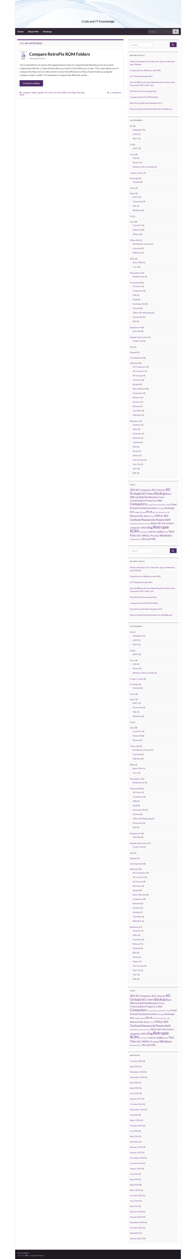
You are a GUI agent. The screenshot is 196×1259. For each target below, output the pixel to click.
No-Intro (49, 92)
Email (135, 299)
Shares (136, 455)
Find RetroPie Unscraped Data (143, 91)
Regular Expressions (139, 337)
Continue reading (31, 83)
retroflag (71, 92)
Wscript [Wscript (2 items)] (146, 539)
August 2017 (135, 1099)
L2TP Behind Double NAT (141, 76)
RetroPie (41, 58)
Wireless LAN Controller (143, 167)
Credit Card (138, 341)
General (136, 308)
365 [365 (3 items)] (132, 489)
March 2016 (135, 1120)
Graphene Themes (37, 1255)
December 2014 (137, 1158)
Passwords (137, 201)
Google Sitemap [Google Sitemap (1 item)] (140, 512)
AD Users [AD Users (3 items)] (147, 493)
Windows (137, 210)
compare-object (30, 92)
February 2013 (136, 1211)
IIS (131, 216)
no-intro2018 (60, 92)
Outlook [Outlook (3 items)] (135, 519)
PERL (132, 259)
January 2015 (136, 1152)
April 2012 (134, 1233)
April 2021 (134, 1066)
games (41, 92)
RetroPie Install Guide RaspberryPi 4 (146, 103)
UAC (135, 468)
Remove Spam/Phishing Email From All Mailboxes (151, 109)
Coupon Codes (136, 173)
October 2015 (136, 1125)
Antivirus (137, 425)
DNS (135, 295)
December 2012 (137, 1222)
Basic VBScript (139, 388)
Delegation (137, 130)
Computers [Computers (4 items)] (138, 504)
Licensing (137, 248)
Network (136, 397)
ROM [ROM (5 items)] (134, 531)
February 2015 (136, 1147)
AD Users (137, 286)
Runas (135, 451)
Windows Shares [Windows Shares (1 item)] (136, 539)
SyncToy (136, 464)
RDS (135, 321)
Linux (132, 221)
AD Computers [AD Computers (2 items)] (143, 489)
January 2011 (136, 1238)
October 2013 (136, 1195)
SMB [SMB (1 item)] (166, 532)
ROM (22, 95)
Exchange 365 (139, 304)
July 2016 (134, 1115)
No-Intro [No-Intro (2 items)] (144, 515)
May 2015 (134, 1136)
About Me (33, 31)
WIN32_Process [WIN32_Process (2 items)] (150, 535)
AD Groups (138, 375)
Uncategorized (136, 358)
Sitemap (47, 31)
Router (136, 162)
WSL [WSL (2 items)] (153, 539)
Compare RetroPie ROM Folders (59, 54)
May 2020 (134, 1082)
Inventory (137, 433)
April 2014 (134, 1184)
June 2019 (134, 1093)
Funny (132, 188)
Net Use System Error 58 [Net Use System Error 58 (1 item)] (160, 512)
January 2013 (136, 1217)
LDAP (135, 134)
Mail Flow (137, 252)
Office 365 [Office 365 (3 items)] (161, 515)
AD (131, 126)
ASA (135, 158)
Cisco (132, 154)
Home (20, 31)
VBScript (134, 363)
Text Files (137, 410)
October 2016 (136, 1104)
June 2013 (134, 1201)
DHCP (135, 148)
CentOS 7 (137, 225)
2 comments (115, 92)
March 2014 (135, 1190)
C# (131, 144)
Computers (138, 290)
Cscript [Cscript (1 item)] (149, 505)
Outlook (136, 182)
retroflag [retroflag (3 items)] (147, 527)
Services (136, 402)
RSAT (135, 138)
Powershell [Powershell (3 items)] (163, 519)
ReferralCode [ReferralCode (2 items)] (158, 523)
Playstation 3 (135, 273)
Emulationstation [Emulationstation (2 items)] (148, 508)
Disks (135, 429)
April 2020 (134, 1088)
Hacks (132, 193)
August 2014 (135, 1168)
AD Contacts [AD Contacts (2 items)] (158, 489)
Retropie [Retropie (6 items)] (161, 527)
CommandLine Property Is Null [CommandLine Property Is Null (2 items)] (146, 500)
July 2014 (134, 1174)
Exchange (134, 178)
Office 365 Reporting (142, 312)
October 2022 (136, 1061)
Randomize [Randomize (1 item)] (134, 524)
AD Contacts (138, 371)
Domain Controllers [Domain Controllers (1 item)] (159, 505)
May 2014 (134, 1179)
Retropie (80, 92)
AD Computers (139, 367)
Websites (137, 415)
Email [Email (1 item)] (169, 505)
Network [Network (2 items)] (134, 515)
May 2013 (134, 1206)
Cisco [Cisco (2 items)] (161, 497)
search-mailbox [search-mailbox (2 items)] (156, 531)
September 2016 (137, 1109)
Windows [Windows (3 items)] (165, 535)
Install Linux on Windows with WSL (145, 70)
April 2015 (134, 1141)
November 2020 (137, 1072)
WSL (135, 473)
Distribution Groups (141, 244)
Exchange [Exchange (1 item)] (160, 508)
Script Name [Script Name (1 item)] (143, 532)
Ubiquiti (133, 352)
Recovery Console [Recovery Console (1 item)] (144, 524)
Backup (136, 384)
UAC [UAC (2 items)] (138, 535)
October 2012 (136, 1227)
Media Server (138, 276)
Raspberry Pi (135, 327)
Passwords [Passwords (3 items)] (148, 519)
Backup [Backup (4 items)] (160, 493)
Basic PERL (137, 262)
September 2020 (137, 1077)
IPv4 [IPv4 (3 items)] (149, 511)
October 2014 (136, 1163)
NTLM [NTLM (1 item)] (152, 516)
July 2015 (134, 1131)
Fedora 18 (137, 230)
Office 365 (134, 240)
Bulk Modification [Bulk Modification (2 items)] (148, 497)
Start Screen (138, 460)
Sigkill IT (98, 16)
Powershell (135, 282)
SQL (135, 206)
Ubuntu (136, 234)
